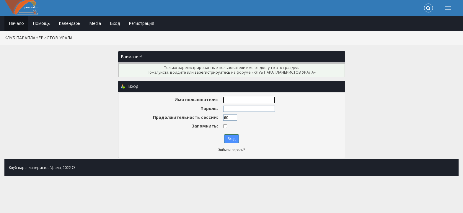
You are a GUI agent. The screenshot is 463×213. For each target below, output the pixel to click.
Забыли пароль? (231, 150)
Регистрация (141, 23)
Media (95, 23)
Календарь (69, 23)
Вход (115, 23)
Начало (16, 23)
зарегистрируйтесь (212, 72)
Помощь (41, 23)
